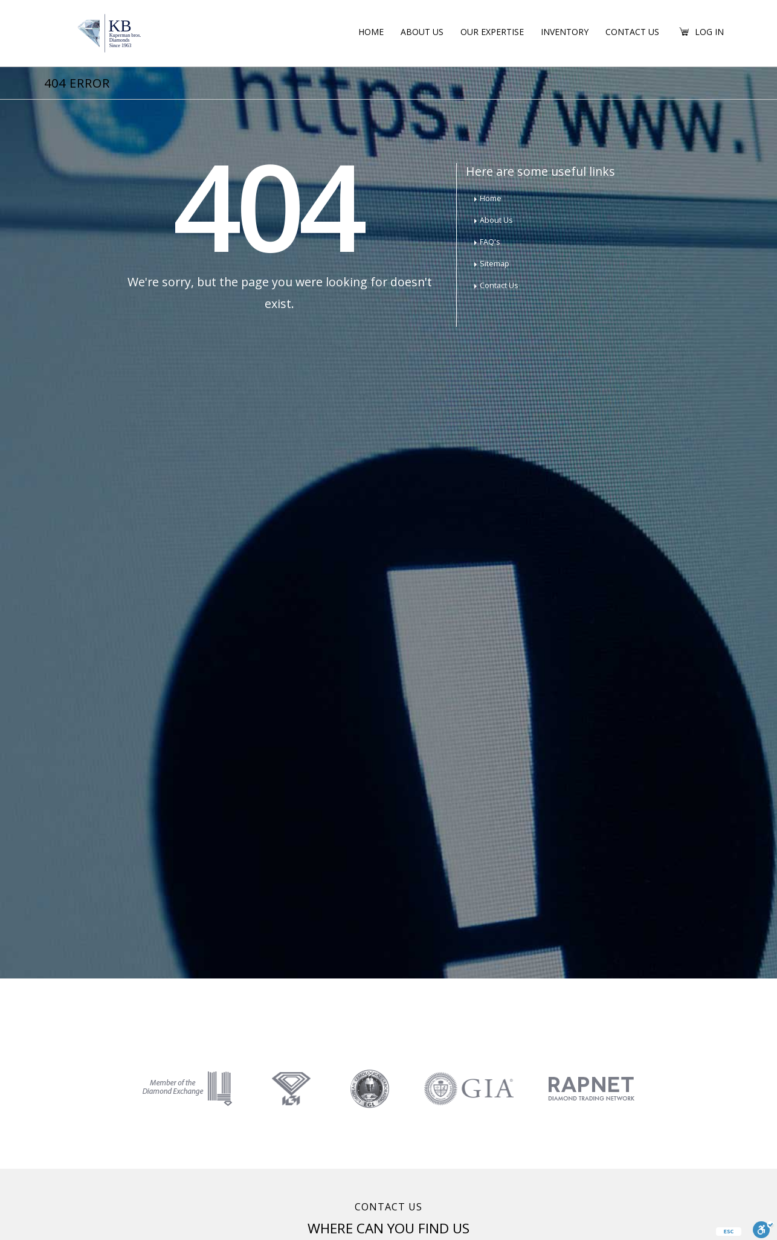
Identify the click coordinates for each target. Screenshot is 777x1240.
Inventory (564, 31)
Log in (709, 31)
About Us (422, 31)
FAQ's (490, 242)
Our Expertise (492, 31)
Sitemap (494, 264)
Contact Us (632, 31)
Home (371, 31)
